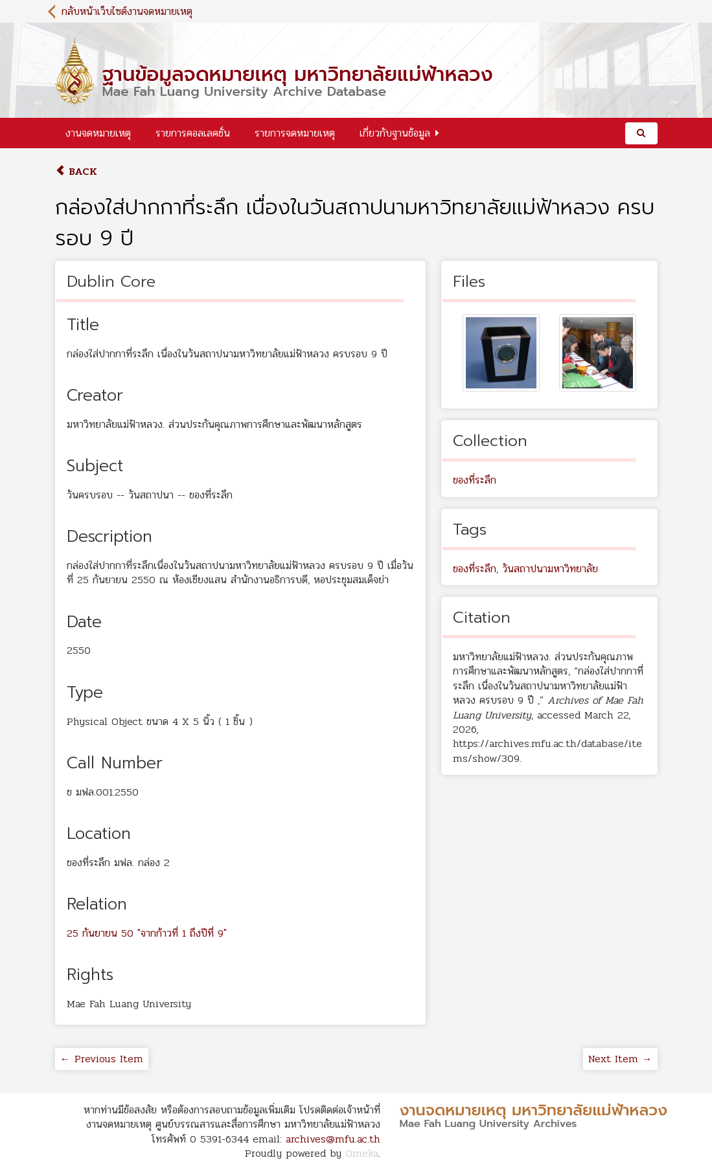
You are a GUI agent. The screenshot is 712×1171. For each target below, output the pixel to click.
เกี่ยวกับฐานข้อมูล (395, 133)
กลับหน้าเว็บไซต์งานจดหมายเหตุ (127, 11)
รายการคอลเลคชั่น (192, 133)
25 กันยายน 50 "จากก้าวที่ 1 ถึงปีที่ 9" (147, 933)
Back (76, 171)
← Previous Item (101, 1059)
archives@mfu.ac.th (333, 1139)
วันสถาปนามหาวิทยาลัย (550, 569)
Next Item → (620, 1059)
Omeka (361, 1153)
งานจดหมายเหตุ (98, 133)
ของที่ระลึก (474, 480)
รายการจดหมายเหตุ (295, 133)
